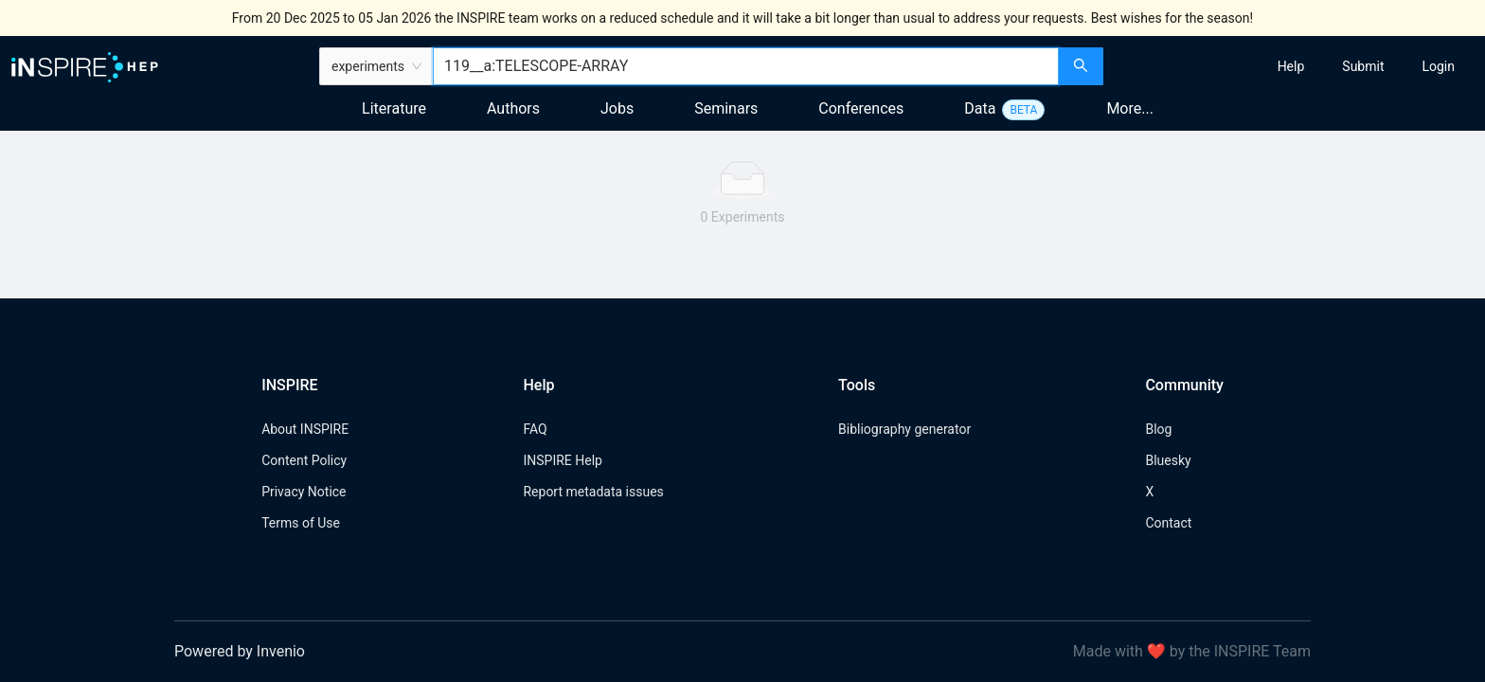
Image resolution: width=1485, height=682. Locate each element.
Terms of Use (300, 522)
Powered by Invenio (239, 651)
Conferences (861, 108)
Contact (1168, 522)
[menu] (1296, 66)
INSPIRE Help (562, 460)
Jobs (617, 108)
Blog (1158, 429)
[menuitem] (1291, 66)
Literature (394, 108)
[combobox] (746, 66)
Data (979, 108)
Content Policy (304, 460)
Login (1438, 66)
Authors (513, 108)
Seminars (726, 108)
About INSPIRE (305, 429)
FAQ (534, 429)
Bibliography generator (904, 429)
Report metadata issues (593, 491)
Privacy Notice (303, 491)
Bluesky (1167, 460)
